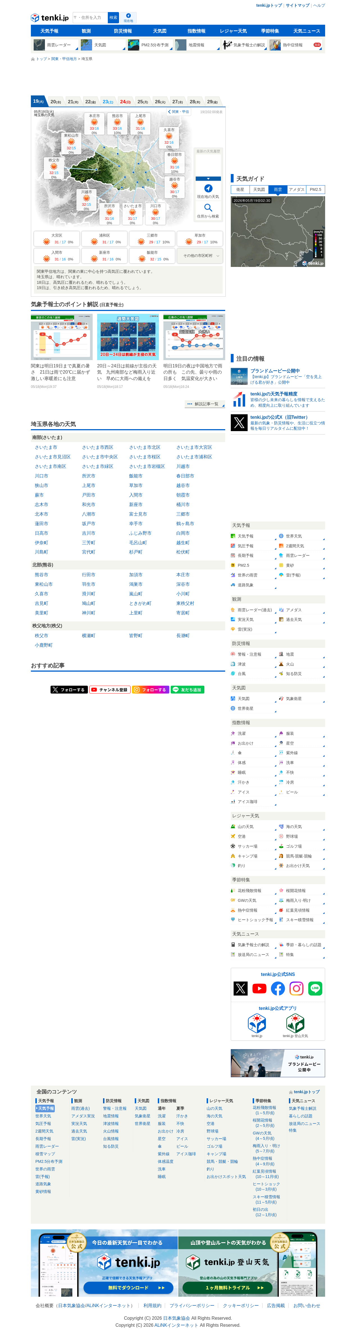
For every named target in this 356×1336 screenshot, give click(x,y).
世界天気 (43, 1116)
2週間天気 (44, 1131)
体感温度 (166, 1161)
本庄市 (94, 124)
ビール (182, 1146)
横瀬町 (88, 635)
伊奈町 (41, 542)
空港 (210, 1123)
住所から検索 (208, 216)
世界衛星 (142, 1123)
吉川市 (88, 533)
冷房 (180, 1131)
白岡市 (183, 533)
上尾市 (140, 124)
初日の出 (269, 1212)
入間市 (136, 495)
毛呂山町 (138, 542)
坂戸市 (88, 523)
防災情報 (123, 31)
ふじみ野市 (140, 533)
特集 (293, 1130)
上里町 (136, 612)
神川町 (88, 612)
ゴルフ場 (214, 1146)
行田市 (88, 574)
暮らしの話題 (300, 1116)
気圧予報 (43, 1123)
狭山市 (41, 485)
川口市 (155, 214)
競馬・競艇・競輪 (222, 1161)
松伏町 (183, 552)
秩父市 (54, 168)
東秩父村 (185, 603)
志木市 (41, 504)
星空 (162, 1138)
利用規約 (152, 1305)
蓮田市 (41, 523)
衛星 (240, 189)
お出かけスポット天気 (226, 1176)
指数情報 (197, 31)
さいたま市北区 (145, 447)
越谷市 (174, 187)
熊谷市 (117, 124)
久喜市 (169, 138)
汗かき (182, 1116)
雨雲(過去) (80, 1108)
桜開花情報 (269, 1123)
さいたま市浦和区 (194, 456)
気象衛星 (142, 1116)
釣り (210, 1169)
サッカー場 (216, 1138)
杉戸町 (136, 552)
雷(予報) (42, 1176)
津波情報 (111, 1123)
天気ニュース (306, 31)
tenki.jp (50, 19)
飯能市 (136, 475)
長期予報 (43, 1138)
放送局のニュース (304, 1123)
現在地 (128, 20)
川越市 (86, 200)
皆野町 (136, 635)
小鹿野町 (44, 645)
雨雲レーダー (47, 1146)
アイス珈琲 (186, 1154)
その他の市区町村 (198, 255)
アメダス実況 (83, 1116)
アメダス (297, 189)
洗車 (162, 1169)
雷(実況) (78, 1138)
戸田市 (88, 495)
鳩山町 (88, 603)
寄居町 (183, 612)
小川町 (183, 593)
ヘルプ (319, 5)
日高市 (41, 533)
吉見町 (41, 603)
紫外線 (164, 1154)
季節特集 (270, 31)
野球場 (212, 1131)
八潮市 (88, 514)
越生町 (183, 542)
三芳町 (88, 542)
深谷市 (183, 584)
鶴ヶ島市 (185, 523)
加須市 (136, 574)
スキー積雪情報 (269, 1200)
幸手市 (136, 523)
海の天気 (214, 1116)
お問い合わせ (306, 1305)
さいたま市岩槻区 (147, 466)
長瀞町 (183, 635)
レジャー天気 (233, 31)
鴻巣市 (136, 584)
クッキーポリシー (241, 1305)
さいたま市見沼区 (53, 456)
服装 (162, 1123)
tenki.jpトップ (269, 5)
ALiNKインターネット (108, 1305)
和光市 (88, 504)
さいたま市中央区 (100, 456)
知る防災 (111, 1146)
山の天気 (214, 1108)
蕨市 (39, 495)
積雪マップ (45, 1154)
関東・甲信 (180, 112)
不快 (180, 1123)
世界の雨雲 (45, 1169)
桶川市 (183, 504)
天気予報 (49, 31)
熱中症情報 (269, 1161)
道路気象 (43, 1184)
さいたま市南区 (50, 466)
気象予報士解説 (302, 1108)
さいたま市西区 (97, 447)
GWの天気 (269, 1136)
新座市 (136, 504)
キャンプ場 (216, 1154)
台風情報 (111, 1138)
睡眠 (162, 1176)
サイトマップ (297, 5)
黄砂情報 (43, 1191)
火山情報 (111, 1131)
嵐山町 (136, 593)
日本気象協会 (71, 1305)
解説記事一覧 (206, 404)
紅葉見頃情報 (269, 1174)
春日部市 (174, 162)
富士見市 (138, 514)
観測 (86, 31)
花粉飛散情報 (269, 1110)
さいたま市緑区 (97, 466)
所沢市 (109, 214)
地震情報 (111, 1116)
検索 (113, 17)
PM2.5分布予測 (48, 1161)
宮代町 (88, 552)
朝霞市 (183, 495)
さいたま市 (133, 214)
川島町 (41, 552)
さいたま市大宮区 (194, 447)
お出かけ (166, 1131)
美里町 (41, 612)
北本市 (41, 514)
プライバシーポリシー (192, 1305)
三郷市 (183, 514)
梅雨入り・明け (269, 1148)
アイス (182, 1138)
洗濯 (162, 1116)
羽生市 (88, 584)
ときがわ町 (140, 603)
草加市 (136, 485)
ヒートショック (269, 1187)
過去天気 (79, 1131)
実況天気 (79, 1123)
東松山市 (71, 143)
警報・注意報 (115, 1108)
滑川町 (88, 593)
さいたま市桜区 (145, 456)
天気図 (159, 31)
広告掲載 (276, 1305)
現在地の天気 (208, 197)
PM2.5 (315, 189)
